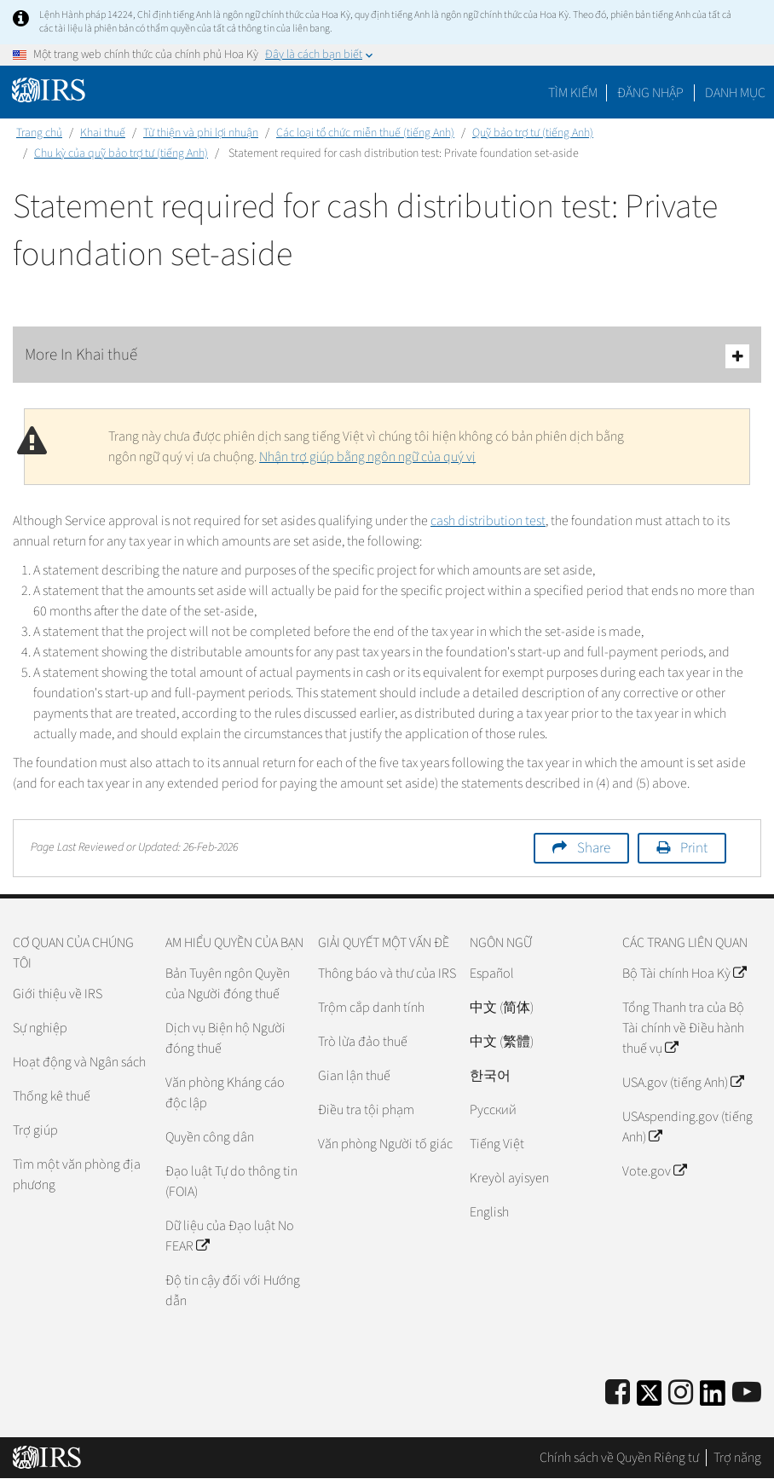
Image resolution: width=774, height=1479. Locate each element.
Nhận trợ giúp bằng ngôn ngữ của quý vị (367, 457)
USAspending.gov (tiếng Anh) (687, 1127)
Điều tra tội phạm (366, 1110)
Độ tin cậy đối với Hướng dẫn (232, 1290)
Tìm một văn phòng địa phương (77, 1174)
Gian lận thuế (354, 1075)
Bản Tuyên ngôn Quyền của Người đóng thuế (227, 983)
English (489, 1212)
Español (492, 973)
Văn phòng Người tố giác (385, 1144)
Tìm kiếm (573, 92)
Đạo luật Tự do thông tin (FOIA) (231, 1181)
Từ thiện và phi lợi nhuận (200, 133)
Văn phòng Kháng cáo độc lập (225, 1092)
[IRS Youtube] (746, 1393)
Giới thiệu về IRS (57, 994)
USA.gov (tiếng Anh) (682, 1082)
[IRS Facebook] (617, 1393)
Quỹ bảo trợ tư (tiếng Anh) (532, 133)
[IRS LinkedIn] (712, 1398)
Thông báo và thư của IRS (387, 973)
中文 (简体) (502, 1007)
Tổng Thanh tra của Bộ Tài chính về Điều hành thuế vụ (683, 1028)
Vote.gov (654, 1171)
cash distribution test (488, 520)
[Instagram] (680, 1393)
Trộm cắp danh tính (371, 1007)
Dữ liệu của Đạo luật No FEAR (229, 1236)
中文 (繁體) (502, 1041)
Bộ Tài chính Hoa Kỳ (684, 973)
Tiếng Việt (497, 1144)
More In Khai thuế (387, 356)
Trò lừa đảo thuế (362, 1041)
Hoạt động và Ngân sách (79, 1062)
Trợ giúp (35, 1130)
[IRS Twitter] (649, 1398)
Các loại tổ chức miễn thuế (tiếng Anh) (365, 133)
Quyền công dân (209, 1137)
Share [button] (593, 848)
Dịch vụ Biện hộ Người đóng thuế (225, 1038)
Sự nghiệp (40, 1028)
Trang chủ (39, 133)
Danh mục (735, 92)
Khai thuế (102, 133)
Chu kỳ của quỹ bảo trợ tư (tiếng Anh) (121, 153)
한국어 (490, 1075)
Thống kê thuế (51, 1096)
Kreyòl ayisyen (509, 1178)
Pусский (493, 1110)
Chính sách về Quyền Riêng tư (619, 1457)
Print (694, 848)
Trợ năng (737, 1457)
